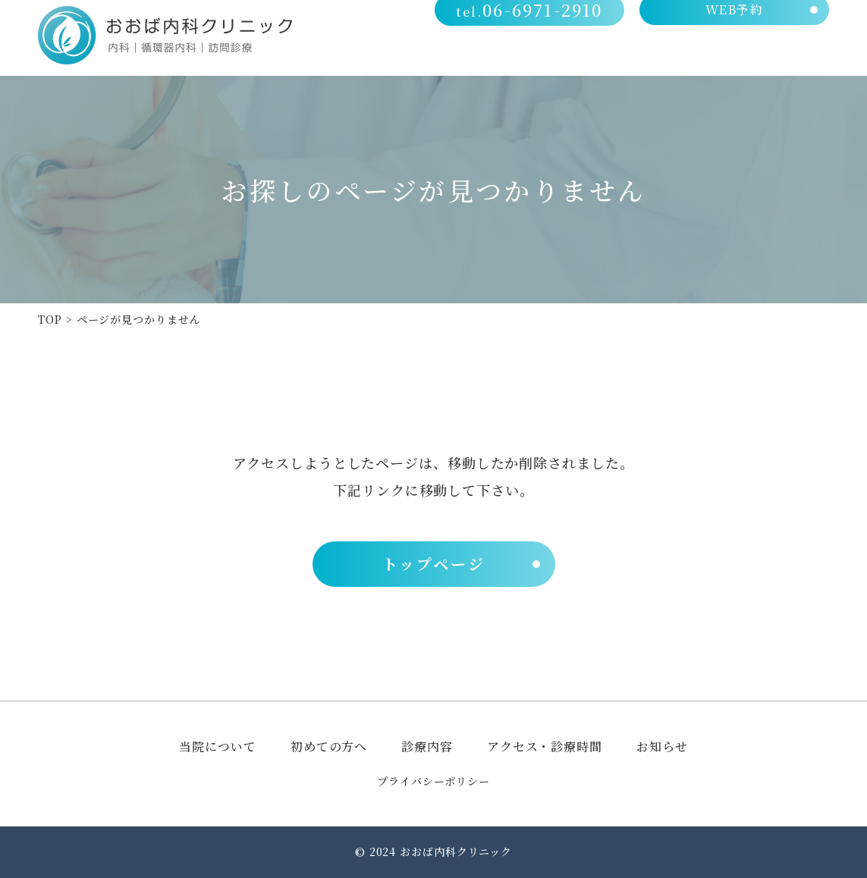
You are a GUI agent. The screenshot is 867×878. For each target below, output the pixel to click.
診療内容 (665, 54)
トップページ (433, 564)
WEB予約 (735, 23)
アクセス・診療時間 (769, 54)
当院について (482, 54)
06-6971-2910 (533, 23)
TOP (50, 319)
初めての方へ (579, 54)
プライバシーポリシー (433, 781)
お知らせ (662, 746)
